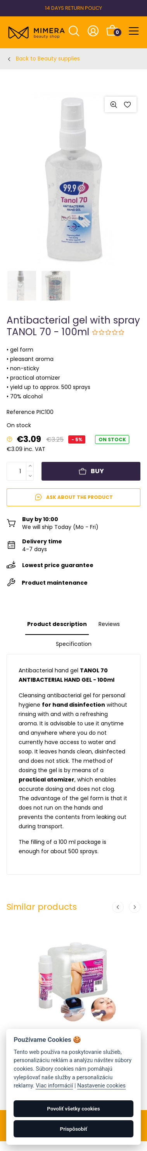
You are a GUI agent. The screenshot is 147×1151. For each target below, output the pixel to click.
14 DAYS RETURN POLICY (73, 8)
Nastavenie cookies (101, 1085)
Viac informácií (54, 1085)
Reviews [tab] (109, 624)
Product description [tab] (57, 624)
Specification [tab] (74, 644)
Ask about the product (73, 497)
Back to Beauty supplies (48, 58)
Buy (91, 471)
